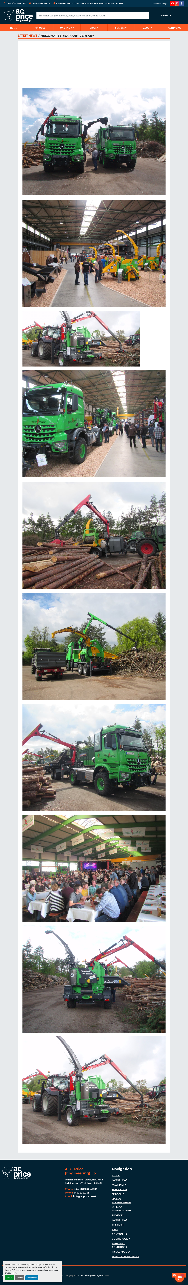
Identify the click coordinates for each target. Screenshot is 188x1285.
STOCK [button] (93, 28)
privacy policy (10, 1273)
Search (166, 15)
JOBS (115, 1229)
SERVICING (118, 1194)
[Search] (92, 15)
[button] (67, 27)
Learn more (32, 1277)
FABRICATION (119, 1189)
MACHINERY (66, 28)
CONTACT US (174, 28)
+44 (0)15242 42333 (17, 3)
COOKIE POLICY (121, 1238)
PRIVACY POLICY (121, 1251)
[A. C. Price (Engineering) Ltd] (16, 1172)
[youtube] (172, 3)
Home (13, 28)
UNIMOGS (40, 28)
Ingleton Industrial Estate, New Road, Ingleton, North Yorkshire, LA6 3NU (89, 3)
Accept (9, 1277)
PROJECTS (118, 1215)
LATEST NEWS (27, 35)
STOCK (116, 1175)
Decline (19, 1277)
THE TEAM (118, 1224)
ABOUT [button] (146, 28)
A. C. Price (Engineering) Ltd (90, 1275)
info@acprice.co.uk (84, 1196)
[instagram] (177, 3)
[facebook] (181, 3)
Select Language (159, 3)
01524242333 (81, 1192)
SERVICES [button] (120, 28)
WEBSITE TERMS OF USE (125, 1256)
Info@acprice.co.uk (41, 3)
